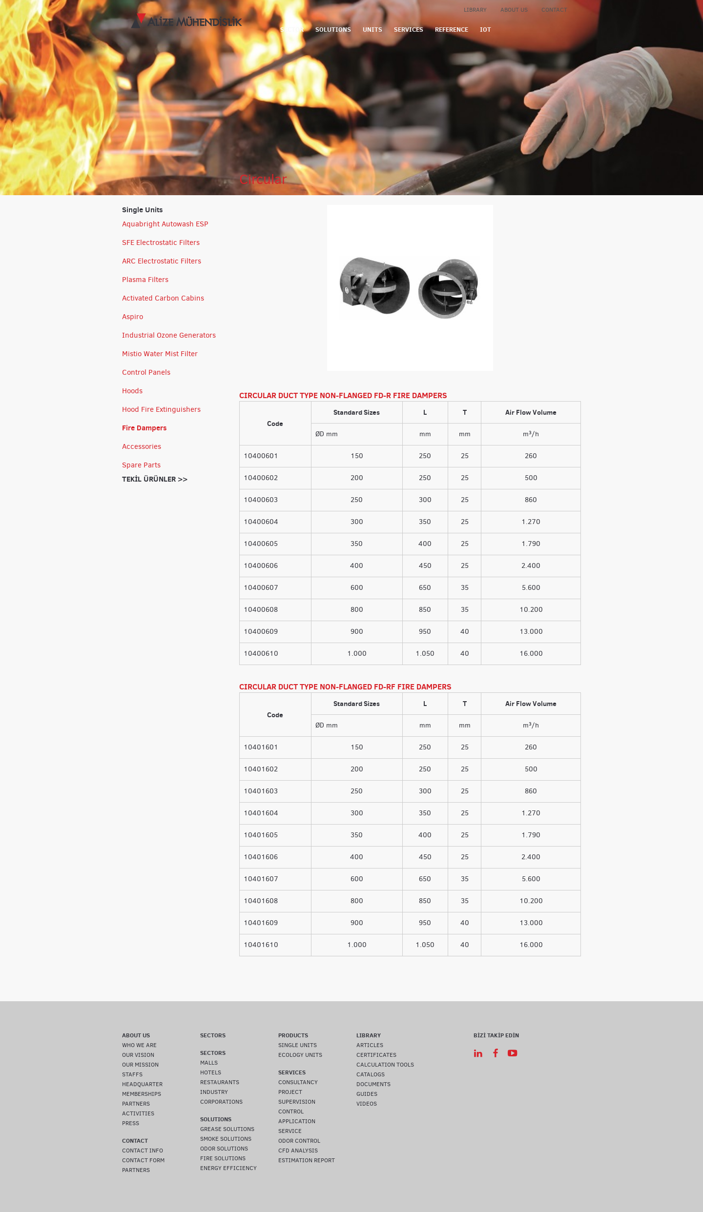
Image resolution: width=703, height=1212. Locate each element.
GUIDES (366, 1094)
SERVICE (290, 1131)
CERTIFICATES (376, 1055)
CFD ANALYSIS (298, 1150)
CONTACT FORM (143, 1160)
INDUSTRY (214, 1092)
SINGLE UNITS (297, 1045)
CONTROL (291, 1111)
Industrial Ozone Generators (169, 335)
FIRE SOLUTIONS (223, 1158)
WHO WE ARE (139, 1045)
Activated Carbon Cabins (163, 298)
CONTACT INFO (142, 1150)
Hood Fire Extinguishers (161, 409)
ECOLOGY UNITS (300, 1055)
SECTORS (213, 1035)
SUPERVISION (296, 1102)
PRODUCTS (293, 1035)
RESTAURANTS (219, 1082)
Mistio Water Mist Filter (160, 354)
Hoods (132, 391)
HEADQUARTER (142, 1084)
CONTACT (554, 10)
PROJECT (290, 1092)
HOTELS (210, 1072)
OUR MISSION (140, 1065)
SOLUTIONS (333, 29)
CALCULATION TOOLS (385, 1065)
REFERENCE (451, 29)
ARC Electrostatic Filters (161, 261)
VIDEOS (366, 1104)
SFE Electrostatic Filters (161, 242)
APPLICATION (296, 1121)
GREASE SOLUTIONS (227, 1129)
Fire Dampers (144, 428)
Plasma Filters (145, 279)
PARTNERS (136, 1104)
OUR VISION (138, 1055)
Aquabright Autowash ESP (165, 224)
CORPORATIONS (221, 1102)
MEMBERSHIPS (141, 1094)
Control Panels (146, 372)
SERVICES (408, 29)
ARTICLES (369, 1045)
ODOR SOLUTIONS (224, 1148)
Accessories (141, 446)
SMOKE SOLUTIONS (225, 1139)
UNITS (372, 29)
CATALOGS (370, 1074)
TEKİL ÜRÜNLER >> (154, 479)
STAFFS (132, 1074)
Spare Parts (141, 465)
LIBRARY (475, 10)
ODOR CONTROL (299, 1141)
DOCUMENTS (373, 1084)
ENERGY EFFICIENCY (228, 1168)
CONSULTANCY (298, 1082)
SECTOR (292, 29)
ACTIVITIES (138, 1113)
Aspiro (132, 317)
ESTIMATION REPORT (306, 1160)
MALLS (209, 1063)
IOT (485, 29)
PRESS (130, 1123)
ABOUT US (514, 10)
